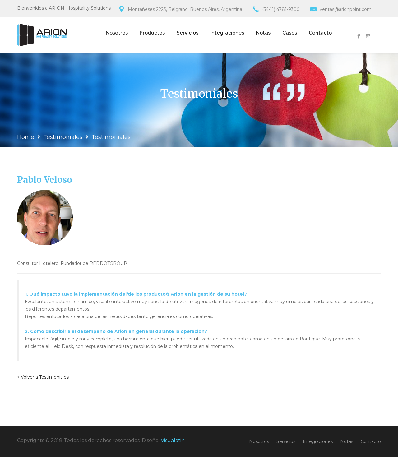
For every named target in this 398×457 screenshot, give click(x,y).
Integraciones (227, 33)
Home (25, 137)
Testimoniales (62, 137)
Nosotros (117, 33)
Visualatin (173, 440)
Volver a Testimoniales (45, 377)
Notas (263, 33)
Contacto (320, 33)
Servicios (187, 33)
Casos (289, 33)
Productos (152, 33)
